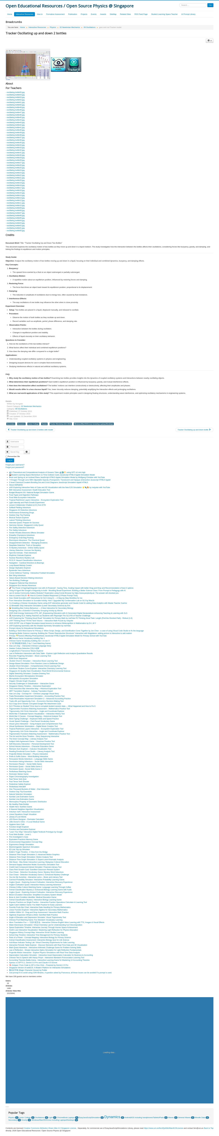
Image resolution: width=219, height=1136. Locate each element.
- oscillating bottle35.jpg (15, 142)
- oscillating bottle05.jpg (15, 218)
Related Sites (125, 14)
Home (9, 14)
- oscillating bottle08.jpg (15, 210)
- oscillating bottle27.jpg (15, 163)
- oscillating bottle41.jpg (15, 127)
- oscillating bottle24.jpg (15, 170)
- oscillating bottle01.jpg (15, 228)
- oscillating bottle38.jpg (15, 135)
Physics (11, 1117)
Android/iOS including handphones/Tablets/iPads (144, 1117)
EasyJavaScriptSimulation (89, 1117)
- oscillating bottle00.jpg (15, 230)
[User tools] (209, 41)
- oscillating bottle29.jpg (15, 158)
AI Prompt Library (188, 14)
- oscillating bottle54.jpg (15, 95)
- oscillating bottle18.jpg (15, 185)
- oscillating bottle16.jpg (15, 190)
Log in (9, 460)
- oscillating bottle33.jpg (15, 148)
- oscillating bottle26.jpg (15, 165)
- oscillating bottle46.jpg (15, 115)
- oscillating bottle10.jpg (15, 205)
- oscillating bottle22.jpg (15, 175)
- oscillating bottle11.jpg (15, 203)
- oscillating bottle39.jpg (15, 132)
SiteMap (113, 14)
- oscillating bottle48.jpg (15, 110)
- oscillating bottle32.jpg (15, 150)
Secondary (11, 424)
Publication (72, 14)
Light (51, 1117)
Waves (171, 1117)
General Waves (184, 1117)
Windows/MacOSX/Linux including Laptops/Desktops (93, 424)
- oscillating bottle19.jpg (15, 183)
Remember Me (14, 456)
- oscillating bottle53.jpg (15, 97)
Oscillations (39, 1117)
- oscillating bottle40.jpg (15, 130)
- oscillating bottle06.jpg (15, 215)
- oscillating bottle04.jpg (15, 220)
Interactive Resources (24, 14)
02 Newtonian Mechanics (31, 406)
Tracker (44, 424)
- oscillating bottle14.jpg (15, 195)
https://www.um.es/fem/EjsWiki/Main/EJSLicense (163, 1128)
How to (39, 14)
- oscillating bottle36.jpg (15, 140)
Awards (103, 14)
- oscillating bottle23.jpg (15, 173)
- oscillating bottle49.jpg (15, 107)
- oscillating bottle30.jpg (15, 155)
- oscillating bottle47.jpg (15, 112)
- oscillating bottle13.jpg (15, 198)
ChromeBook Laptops (66, 1117)
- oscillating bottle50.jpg (15, 105)
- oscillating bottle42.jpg (15, 125)
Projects (84, 14)
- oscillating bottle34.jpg (15, 145)
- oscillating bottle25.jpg (15, 168)
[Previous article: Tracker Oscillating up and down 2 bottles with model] (30, 430)
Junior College (33, 424)
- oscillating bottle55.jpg (15, 92)
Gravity (24, 1120)
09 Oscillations (21, 409)
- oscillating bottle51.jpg (15, 102)
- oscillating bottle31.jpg (15, 153)
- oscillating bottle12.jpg (15, 200)
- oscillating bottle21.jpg (15, 178)
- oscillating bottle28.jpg (15, 160)
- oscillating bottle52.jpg (15, 100)
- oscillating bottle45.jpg (15, 117)
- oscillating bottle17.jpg (15, 188)
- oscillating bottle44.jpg (15, 120)
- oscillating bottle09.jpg (15, 208)
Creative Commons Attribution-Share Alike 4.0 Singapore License (50, 1128)
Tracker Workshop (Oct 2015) (60, 424)
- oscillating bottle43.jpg (15, 122)
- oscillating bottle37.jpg (15, 137)
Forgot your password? (15, 467)
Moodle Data (200, 1117)
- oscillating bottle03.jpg (15, 223)
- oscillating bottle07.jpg (15, 213)
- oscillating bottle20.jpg (15, 180)
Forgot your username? (15, 465)
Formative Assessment (55, 14)
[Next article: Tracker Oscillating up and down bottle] (194, 430)
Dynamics (21, 424)
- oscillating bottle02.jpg (15, 225)
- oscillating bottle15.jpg (15, 193)
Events (94, 14)
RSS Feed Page (141, 14)
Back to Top (208, 1128)
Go (210, 5)
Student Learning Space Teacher (164, 14)
